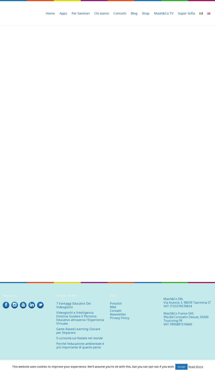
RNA (113, 307)
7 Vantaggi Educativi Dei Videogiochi (73, 305)
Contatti (116, 311)
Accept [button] (181, 366)
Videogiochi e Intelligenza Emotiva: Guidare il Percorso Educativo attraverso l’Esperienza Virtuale (80, 318)
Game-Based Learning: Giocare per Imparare (78, 331)
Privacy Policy (119, 318)
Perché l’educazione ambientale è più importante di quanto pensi (80, 345)
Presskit (116, 303)
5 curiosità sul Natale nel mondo (79, 338)
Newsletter (118, 314)
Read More (195, 366)
